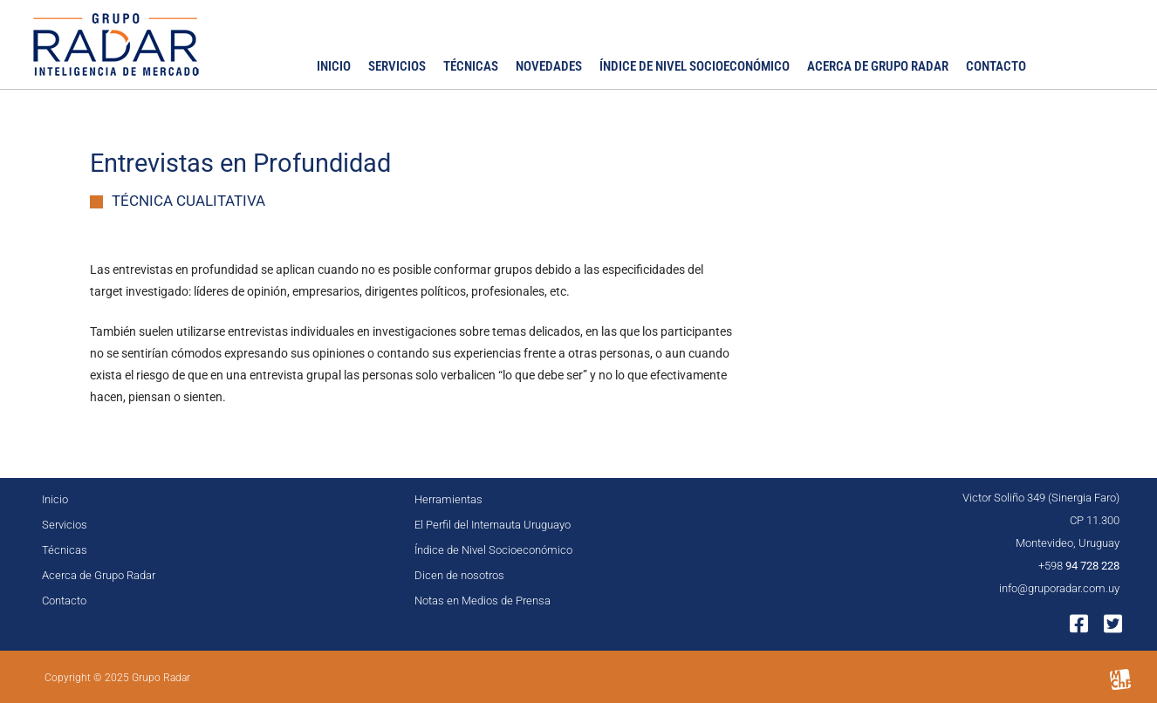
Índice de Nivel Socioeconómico (694, 66)
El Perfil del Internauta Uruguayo (492, 524)
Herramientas (448, 499)
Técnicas (470, 66)
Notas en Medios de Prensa (482, 600)
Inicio (334, 66)
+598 (1078, 565)
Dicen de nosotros (459, 575)
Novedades (549, 66)
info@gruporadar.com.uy (1059, 588)
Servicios (397, 66)
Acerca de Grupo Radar (877, 66)
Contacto (996, 66)
